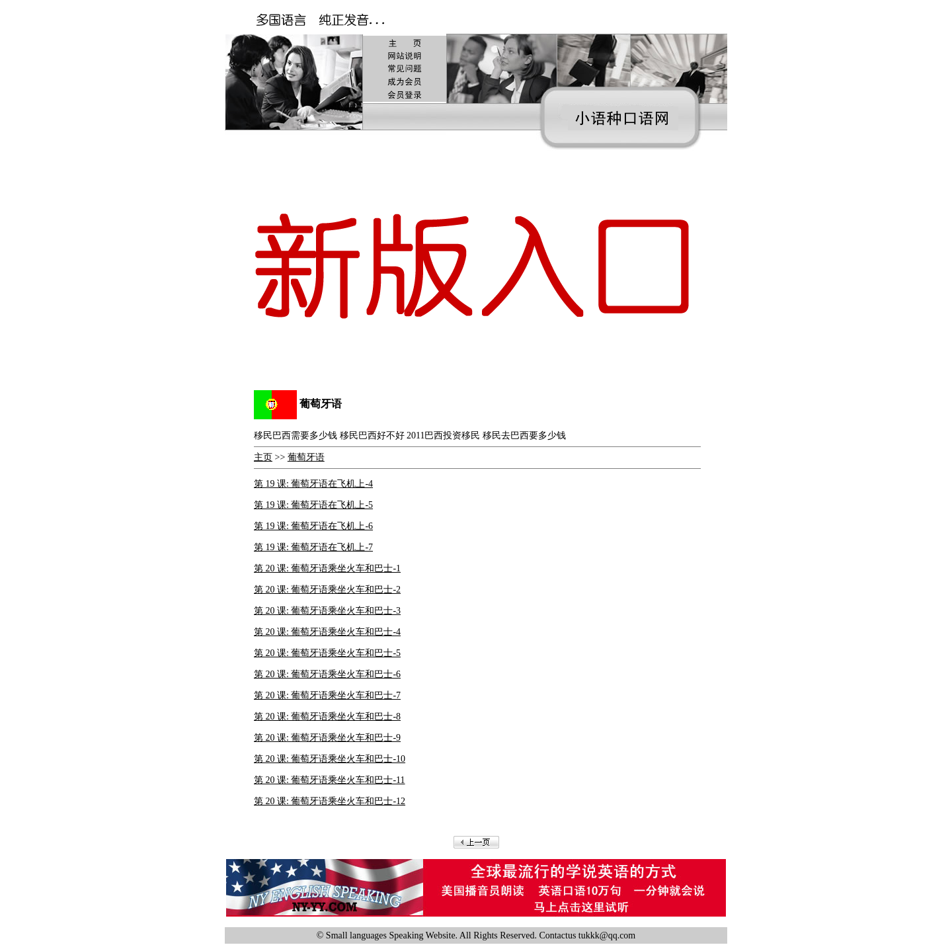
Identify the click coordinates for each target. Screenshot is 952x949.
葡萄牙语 (306, 457)
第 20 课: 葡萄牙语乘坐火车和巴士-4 (327, 632)
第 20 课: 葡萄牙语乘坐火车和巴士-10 (329, 759)
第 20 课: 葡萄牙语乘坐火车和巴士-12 (329, 801)
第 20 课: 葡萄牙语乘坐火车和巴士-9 (327, 738)
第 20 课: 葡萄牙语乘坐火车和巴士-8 (327, 717)
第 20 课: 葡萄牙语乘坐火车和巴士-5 (327, 653)
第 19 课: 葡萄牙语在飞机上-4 (313, 484)
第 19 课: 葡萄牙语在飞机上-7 (313, 547)
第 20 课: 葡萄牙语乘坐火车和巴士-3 (327, 611)
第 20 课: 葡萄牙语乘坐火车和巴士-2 (327, 590)
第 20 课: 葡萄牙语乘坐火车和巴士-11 (329, 780)
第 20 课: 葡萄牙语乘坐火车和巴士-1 (327, 568)
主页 (263, 457)
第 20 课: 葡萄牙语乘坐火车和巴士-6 (327, 674)
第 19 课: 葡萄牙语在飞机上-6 (313, 526)
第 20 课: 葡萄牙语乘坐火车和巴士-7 (327, 695)
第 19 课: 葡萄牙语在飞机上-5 (313, 505)
